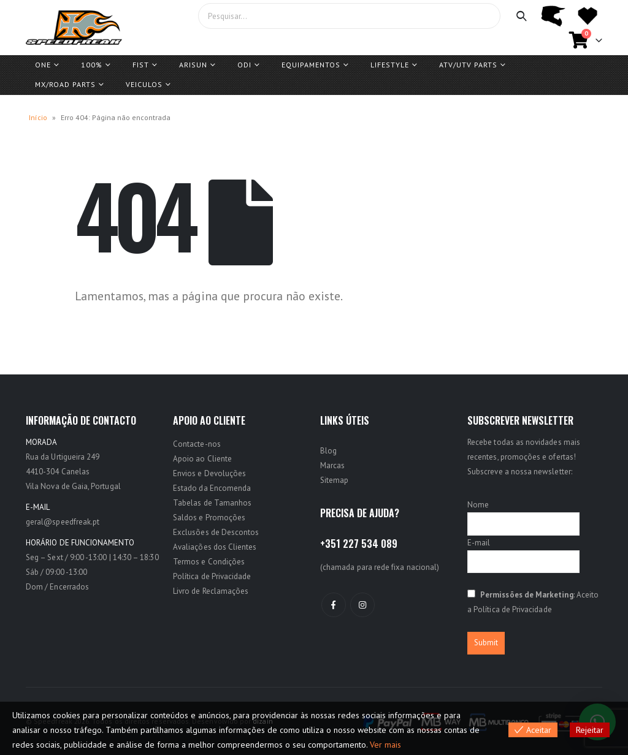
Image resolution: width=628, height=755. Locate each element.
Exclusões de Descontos (216, 532)
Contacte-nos (197, 444)
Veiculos (144, 84)
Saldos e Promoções (209, 517)
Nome (478, 504)
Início (38, 117)
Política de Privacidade (212, 576)
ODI (244, 64)
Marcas (332, 465)
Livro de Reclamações (210, 591)
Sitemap (334, 480)
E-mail (478, 542)
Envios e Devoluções (209, 473)
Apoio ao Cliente (202, 458)
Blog (328, 451)
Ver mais (385, 744)
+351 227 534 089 (358, 543)
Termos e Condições (209, 561)
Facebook (333, 605)
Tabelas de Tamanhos (212, 503)
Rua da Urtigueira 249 (62, 457)
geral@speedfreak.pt (62, 522)
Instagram (362, 605)
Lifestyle (389, 64)
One (43, 64)
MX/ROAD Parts (65, 84)
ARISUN (193, 64)
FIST (140, 64)
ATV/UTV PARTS (468, 64)
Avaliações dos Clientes (215, 547)
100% (91, 64)
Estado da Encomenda (212, 488)
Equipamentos (310, 64)
